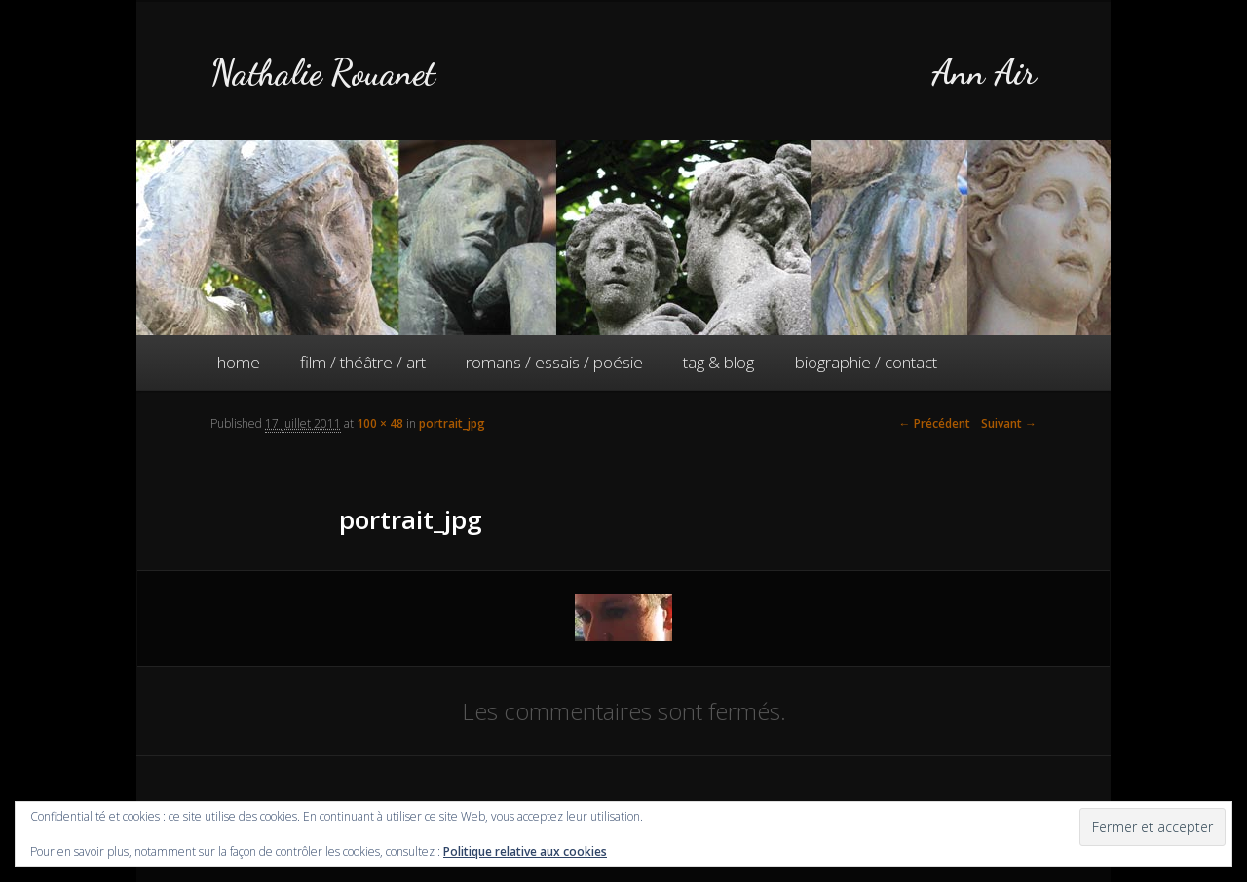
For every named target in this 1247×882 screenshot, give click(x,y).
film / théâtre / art (363, 362)
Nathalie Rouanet (322, 73)
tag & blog (718, 362)
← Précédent (934, 423)
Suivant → (1009, 423)
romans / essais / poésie (554, 362)
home (238, 362)
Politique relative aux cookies (525, 851)
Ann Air (984, 73)
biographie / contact (866, 362)
